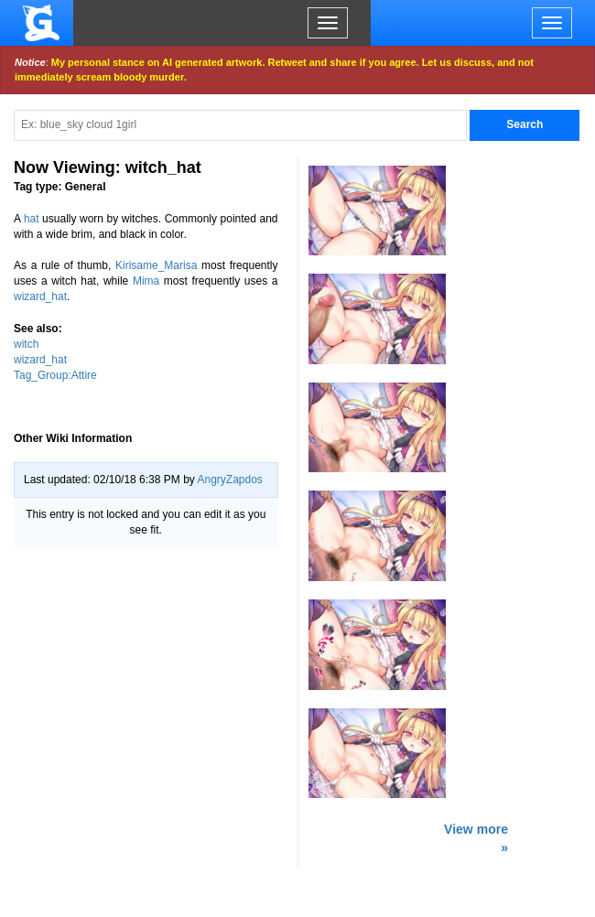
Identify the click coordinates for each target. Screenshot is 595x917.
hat (31, 218)
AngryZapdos (229, 479)
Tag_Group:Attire (55, 375)
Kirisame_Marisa (156, 265)
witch (26, 344)
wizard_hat (40, 296)
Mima (146, 281)
